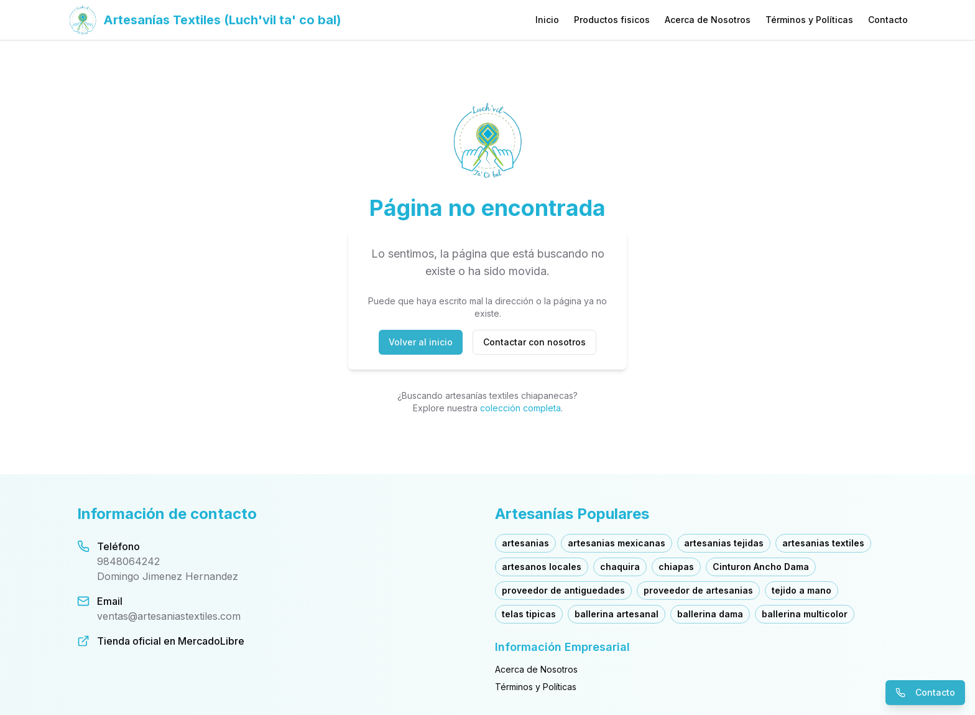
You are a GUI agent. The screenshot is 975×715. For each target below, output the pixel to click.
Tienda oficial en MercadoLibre (170, 641)
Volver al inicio (421, 342)
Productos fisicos (612, 19)
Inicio (547, 19)
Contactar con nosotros (534, 342)
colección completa (520, 408)
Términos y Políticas (809, 19)
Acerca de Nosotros (708, 19)
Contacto (888, 19)
